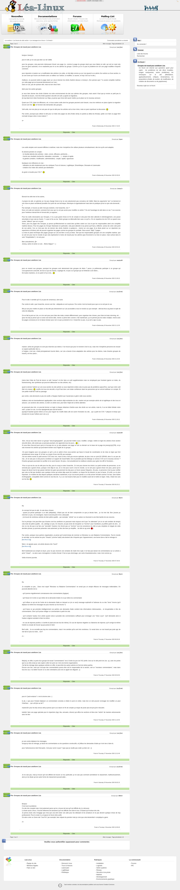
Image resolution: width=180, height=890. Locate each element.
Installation (100, 863)
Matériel (99, 874)
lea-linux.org (26, 540)
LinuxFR (89, 0)
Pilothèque (65, 872)
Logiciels (99, 865)
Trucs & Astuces (67, 865)
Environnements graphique (105, 879)
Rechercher (141, 56)
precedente (118, 40)
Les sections (8, 40)
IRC (132, 865)
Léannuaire (65, 868)
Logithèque (65, 870)
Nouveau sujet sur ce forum (146, 86)
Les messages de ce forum (37, 40)
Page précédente (116, 43)
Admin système (101, 868)
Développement (101, 877)
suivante (125, 40)
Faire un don (31, 868)
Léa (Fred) (119, 291)
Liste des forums (142, 54)
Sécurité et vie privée (103, 872)
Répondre (66, 132)
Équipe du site (31, 863)
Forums (133, 863)
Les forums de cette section (20, 40)
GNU (100, 0)
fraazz (120, 139)
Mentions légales (32, 865)
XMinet (120, 795)
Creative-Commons (109, 884)
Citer (73, 132)
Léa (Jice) (119, 47)
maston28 (119, 260)
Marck (120, 497)
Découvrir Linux (67, 863)
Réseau (99, 870)
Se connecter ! (141, 44)
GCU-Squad (95, 0)
